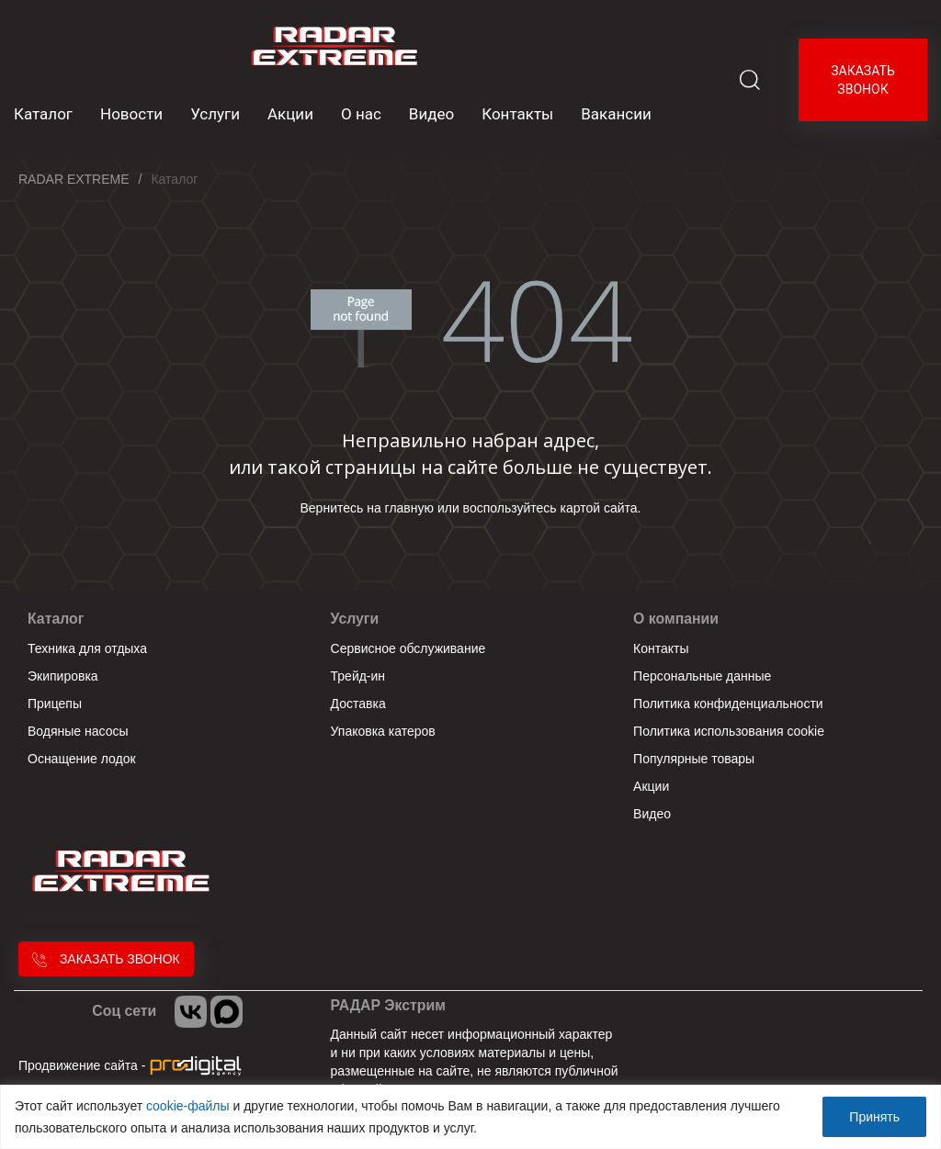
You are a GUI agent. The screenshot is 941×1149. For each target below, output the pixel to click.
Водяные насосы (78, 731)
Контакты (517, 114)
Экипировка (63, 676)
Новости (131, 114)
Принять (874, 1117)
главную (409, 508)
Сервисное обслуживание (408, 648)
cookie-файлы (188, 1105)
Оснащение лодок (82, 758)
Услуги (215, 114)
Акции (290, 114)
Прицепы (55, 703)
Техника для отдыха (87, 648)
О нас (361, 114)
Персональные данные (702, 676)
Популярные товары (693, 758)
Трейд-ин (358, 676)
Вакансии (616, 114)
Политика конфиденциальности (728, 703)
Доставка (358, 703)
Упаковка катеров (383, 731)
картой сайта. (601, 508)
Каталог (56, 618)
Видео (431, 114)
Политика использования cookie (728, 731)
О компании (676, 618)
